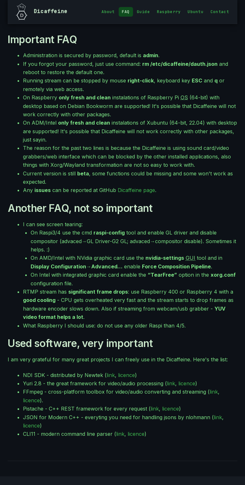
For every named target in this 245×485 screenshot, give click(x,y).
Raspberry (169, 11)
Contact (220, 11)
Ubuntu (196, 11)
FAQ (126, 11)
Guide (143, 11)
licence (126, 375)
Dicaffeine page (136, 190)
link (111, 375)
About (108, 11)
